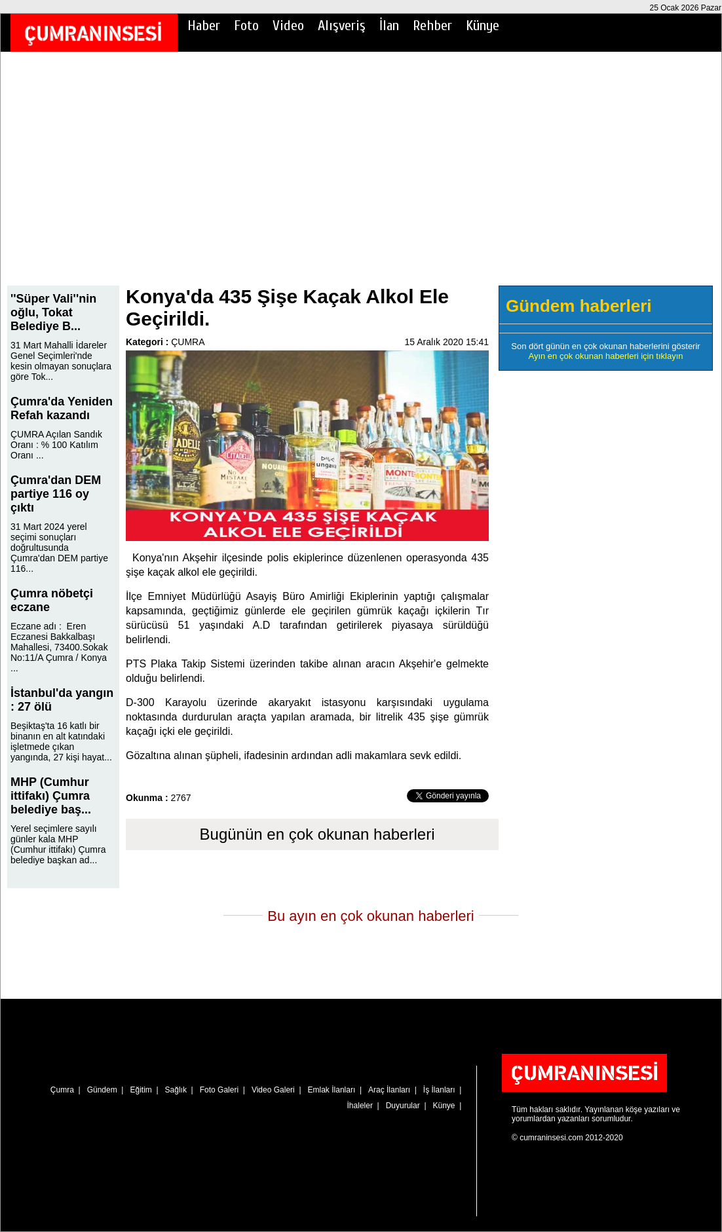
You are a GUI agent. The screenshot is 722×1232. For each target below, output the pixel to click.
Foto (246, 25)
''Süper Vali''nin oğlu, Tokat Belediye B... (53, 312)
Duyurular (403, 1105)
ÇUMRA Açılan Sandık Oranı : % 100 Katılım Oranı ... (56, 444)
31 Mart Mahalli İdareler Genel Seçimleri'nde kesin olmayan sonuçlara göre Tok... (60, 361)
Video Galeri (273, 1089)
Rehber (432, 25)
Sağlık (176, 1089)
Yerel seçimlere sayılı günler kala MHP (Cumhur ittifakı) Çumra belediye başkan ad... (57, 844)
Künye (482, 25)
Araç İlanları (389, 1089)
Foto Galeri (219, 1089)
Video (288, 25)
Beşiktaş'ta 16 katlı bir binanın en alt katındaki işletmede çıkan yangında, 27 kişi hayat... (61, 741)
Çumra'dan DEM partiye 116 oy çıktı (55, 494)
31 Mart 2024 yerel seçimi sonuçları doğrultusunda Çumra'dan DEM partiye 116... (59, 547)
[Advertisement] (361, 177)
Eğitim (140, 1089)
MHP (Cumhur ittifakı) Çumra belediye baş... (50, 795)
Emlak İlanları (332, 1089)
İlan (389, 25)
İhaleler (360, 1105)
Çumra (62, 1089)
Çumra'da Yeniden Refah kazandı (61, 408)
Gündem (102, 1089)
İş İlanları (439, 1089)
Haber (203, 25)
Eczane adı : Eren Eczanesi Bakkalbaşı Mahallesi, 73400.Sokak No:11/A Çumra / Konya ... (59, 647)
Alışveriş (342, 25)
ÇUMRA (187, 342)
